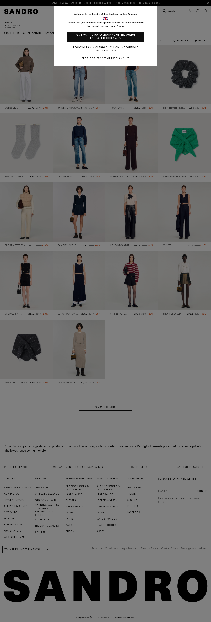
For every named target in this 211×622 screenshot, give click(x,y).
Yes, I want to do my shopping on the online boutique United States (105, 37)
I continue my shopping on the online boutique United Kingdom (105, 49)
